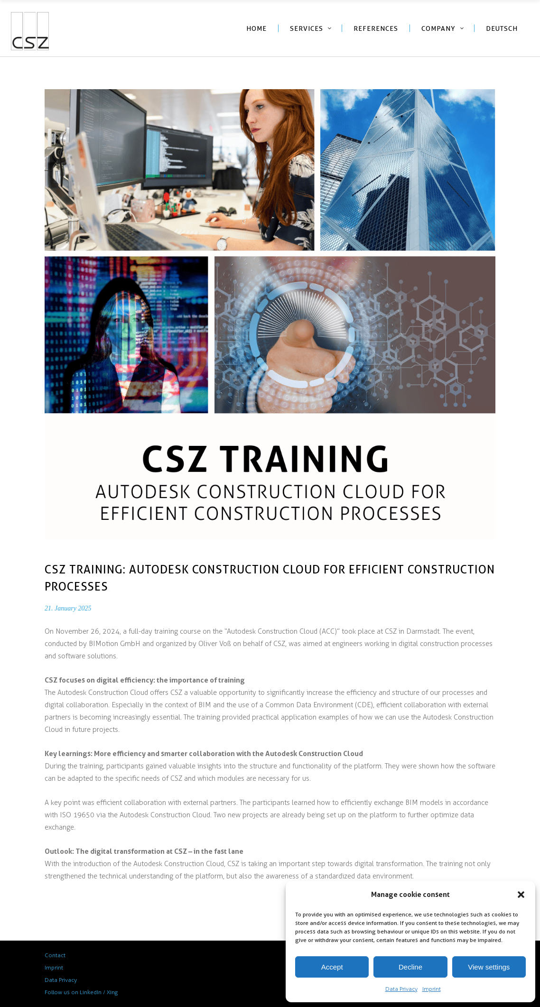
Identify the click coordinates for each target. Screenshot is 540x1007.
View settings (489, 967)
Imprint (431, 989)
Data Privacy (401, 989)
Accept (332, 967)
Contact (55, 955)
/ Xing (110, 992)
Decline (410, 967)
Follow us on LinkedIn (73, 992)
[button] (521, 894)
